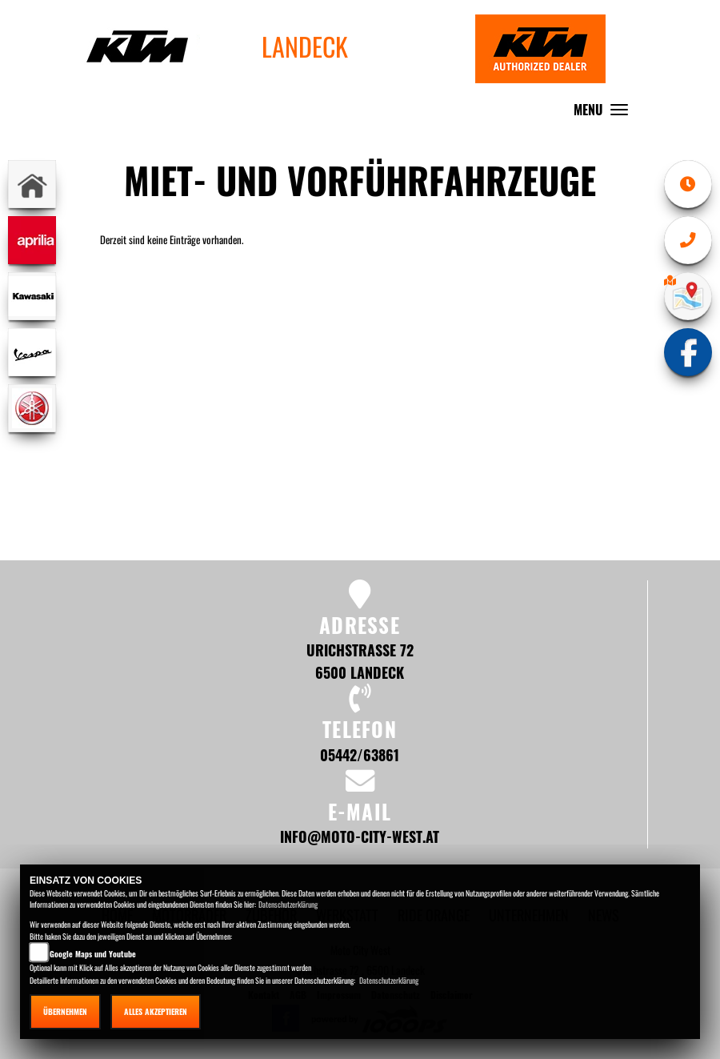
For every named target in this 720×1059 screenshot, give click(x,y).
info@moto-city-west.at (359, 836)
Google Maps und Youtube (93, 954)
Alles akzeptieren (155, 1011)
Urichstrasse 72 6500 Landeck (360, 661)
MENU (605, 113)
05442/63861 (359, 754)
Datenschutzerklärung (288, 904)
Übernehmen (65, 1011)
